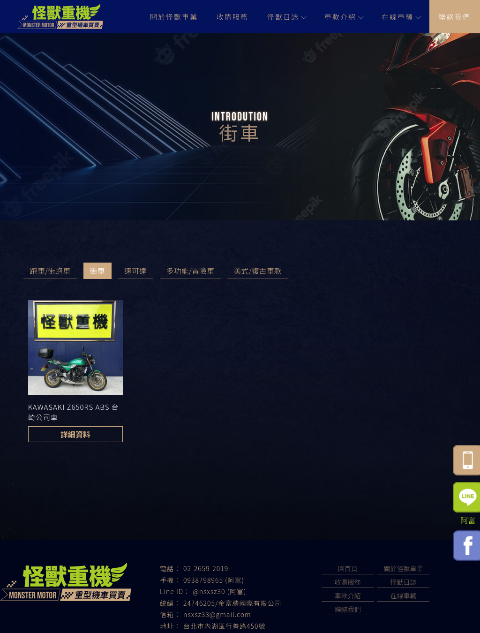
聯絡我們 (455, 17)
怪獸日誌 (286, 17)
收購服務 (232, 17)
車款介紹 (343, 17)
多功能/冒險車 (190, 270)
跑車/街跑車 (50, 270)
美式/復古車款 (258, 270)
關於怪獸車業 (174, 17)
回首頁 (348, 568)
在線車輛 (401, 17)
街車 (97, 270)
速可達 (135, 270)
